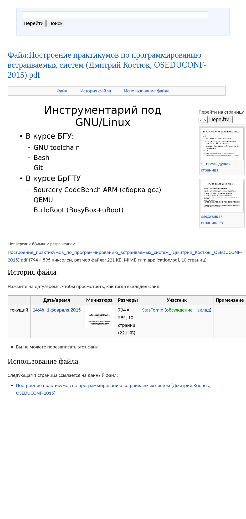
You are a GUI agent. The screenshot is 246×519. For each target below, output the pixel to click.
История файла (95, 91)
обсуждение (179, 310)
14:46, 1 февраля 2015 (57, 310)
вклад (203, 310)
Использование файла (146, 91)
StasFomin (152, 310)
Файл (61, 91)
